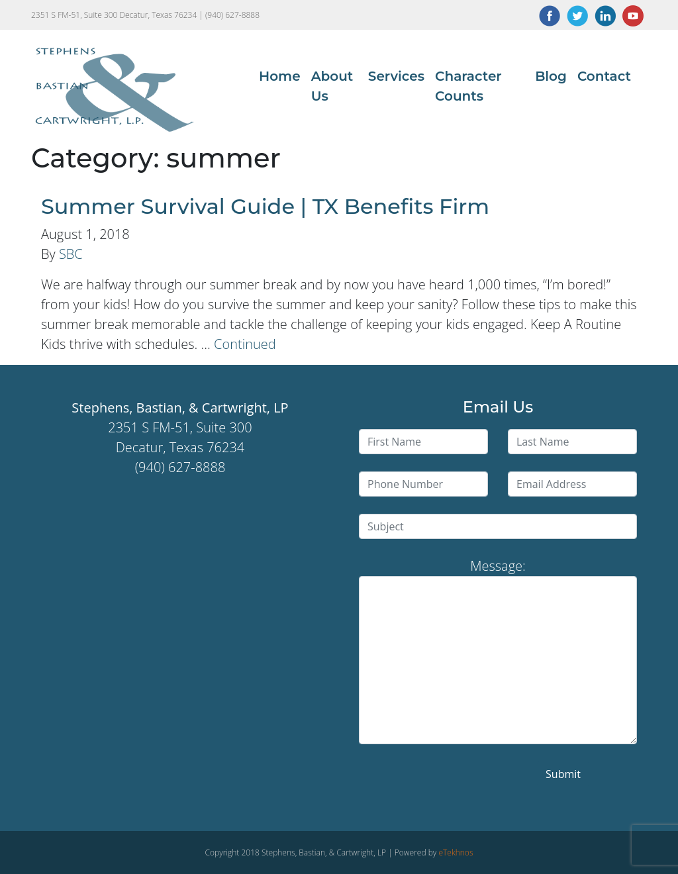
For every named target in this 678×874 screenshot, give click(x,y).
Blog (551, 76)
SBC (71, 254)
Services (396, 76)
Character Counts (468, 86)
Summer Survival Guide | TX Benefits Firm (265, 206)
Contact (604, 76)
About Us (332, 86)
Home (280, 76)
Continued (245, 344)
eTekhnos (455, 852)
